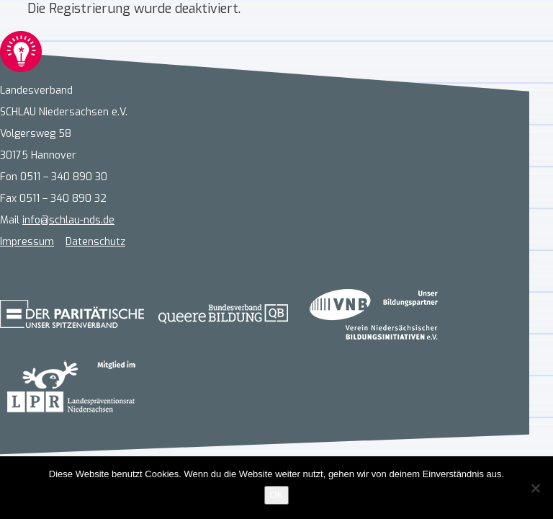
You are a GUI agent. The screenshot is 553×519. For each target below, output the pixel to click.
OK (277, 494)
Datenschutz (95, 242)
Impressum (27, 242)
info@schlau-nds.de (68, 220)
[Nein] (535, 488)
